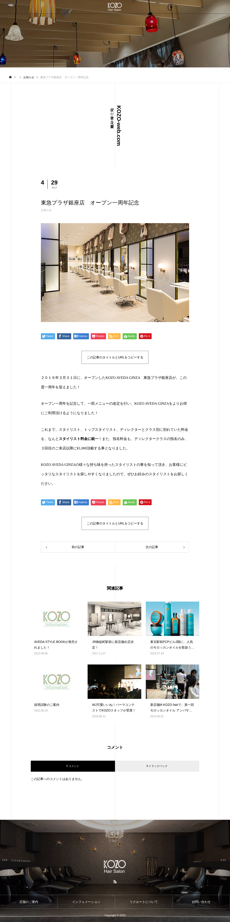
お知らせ (46, 210)
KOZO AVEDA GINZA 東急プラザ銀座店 (139, 378)
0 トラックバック (157, 766)
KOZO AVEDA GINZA (151, 403)
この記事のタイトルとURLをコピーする (115, 357)
